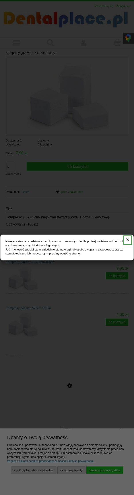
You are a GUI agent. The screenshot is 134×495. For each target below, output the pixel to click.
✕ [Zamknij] (128, 240)
